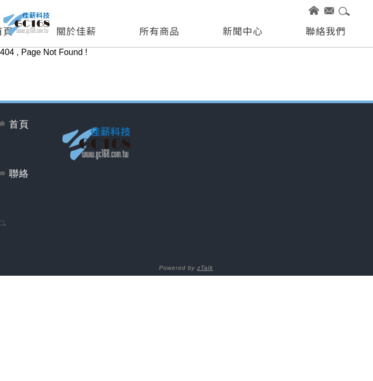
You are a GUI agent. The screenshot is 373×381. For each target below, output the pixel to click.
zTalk (205, 268)
